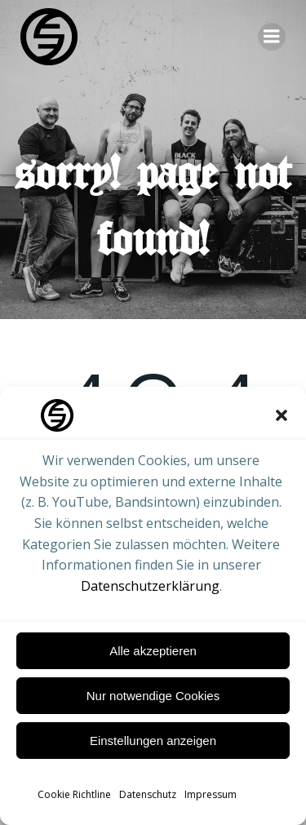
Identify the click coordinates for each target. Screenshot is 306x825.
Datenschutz (147, 794)
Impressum (210, 794)
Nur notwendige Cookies (153, 696)
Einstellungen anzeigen (153, 740)
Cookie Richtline (74, 794)
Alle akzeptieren (153, 651)
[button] (281, 415)
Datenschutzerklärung (150, 586)
